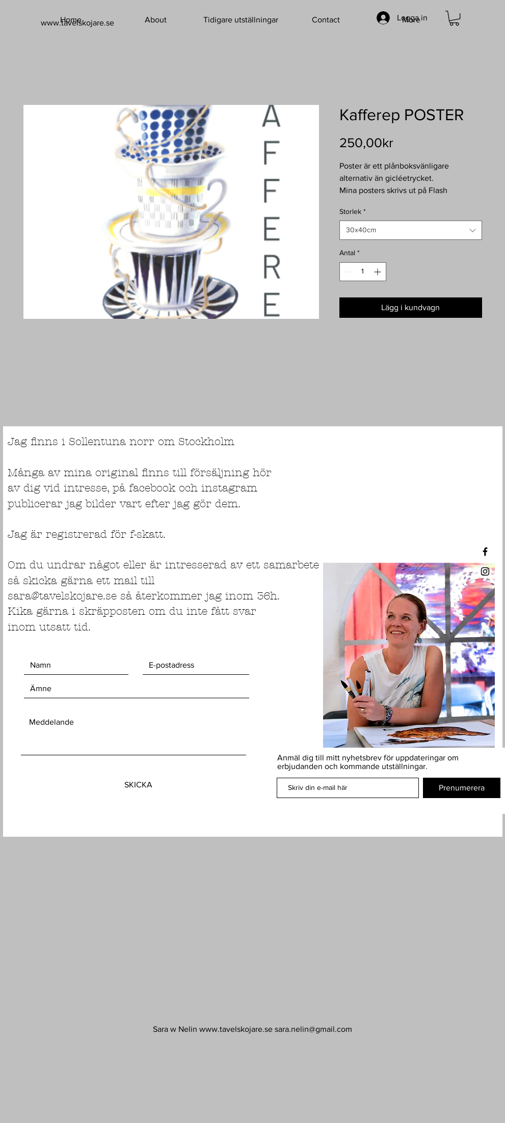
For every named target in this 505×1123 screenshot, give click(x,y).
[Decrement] (347, 272)
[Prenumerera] (461, 788)
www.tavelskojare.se (236, 1029)
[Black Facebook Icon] (485, 551)
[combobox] (410, 230)
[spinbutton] (363, 272)
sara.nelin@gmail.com (313, 1029)
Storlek (352, 211)
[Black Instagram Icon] (485, 571)
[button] (454, 18)
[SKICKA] (138, 785)
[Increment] (378, 272)
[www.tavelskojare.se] (91, 23)
